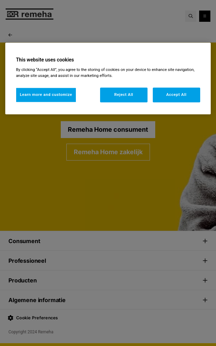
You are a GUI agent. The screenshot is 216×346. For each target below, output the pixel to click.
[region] (107, 79)
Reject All (123, 94)
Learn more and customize (46, 94)
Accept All (176, 94)
